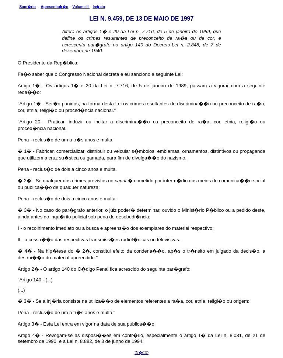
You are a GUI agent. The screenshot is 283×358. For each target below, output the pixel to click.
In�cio (98, 7)
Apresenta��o (54, 7)
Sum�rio (27, 7)
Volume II (81, 7)
